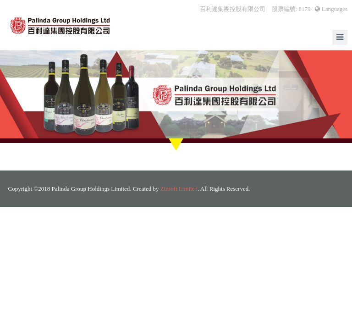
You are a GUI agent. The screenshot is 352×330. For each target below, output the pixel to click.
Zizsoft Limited (179, 188)
